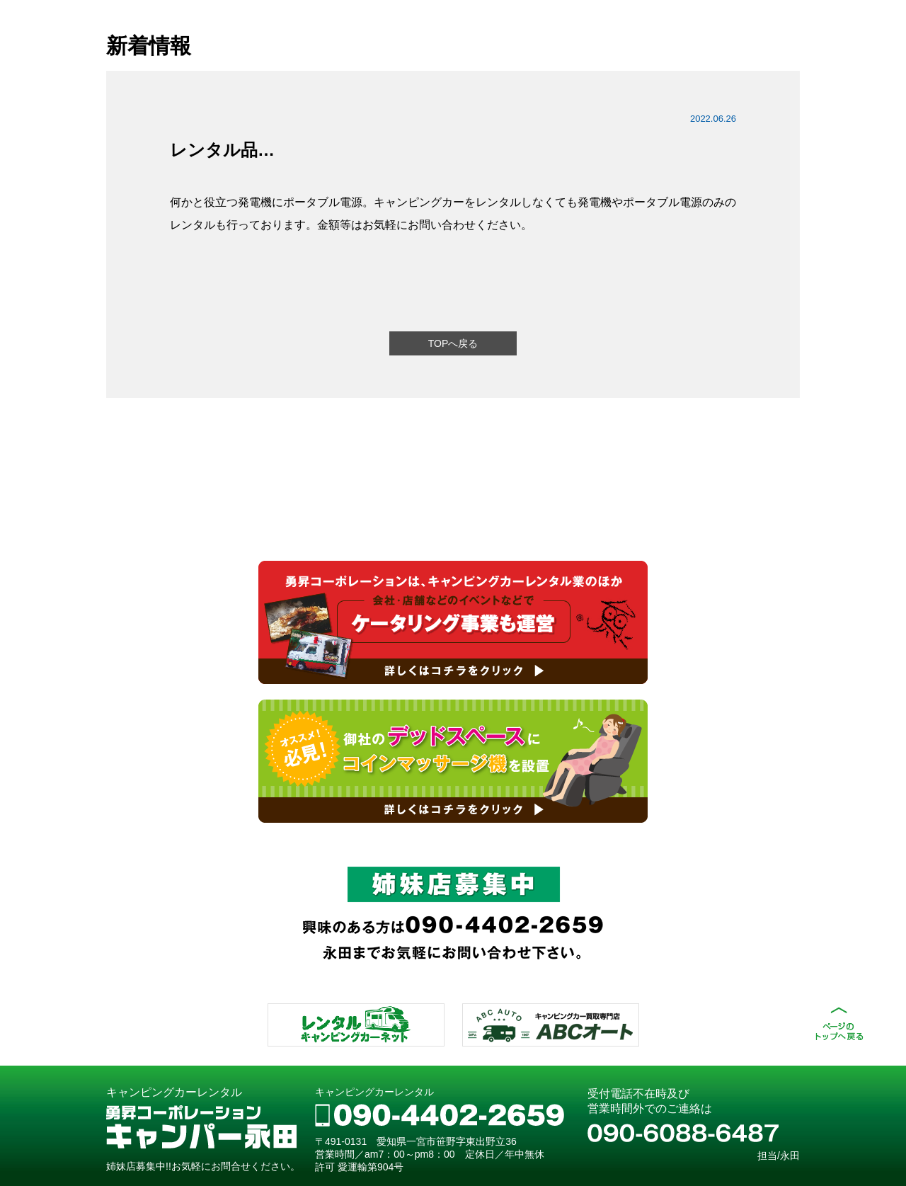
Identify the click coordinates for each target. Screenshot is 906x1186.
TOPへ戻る (453, 343)
